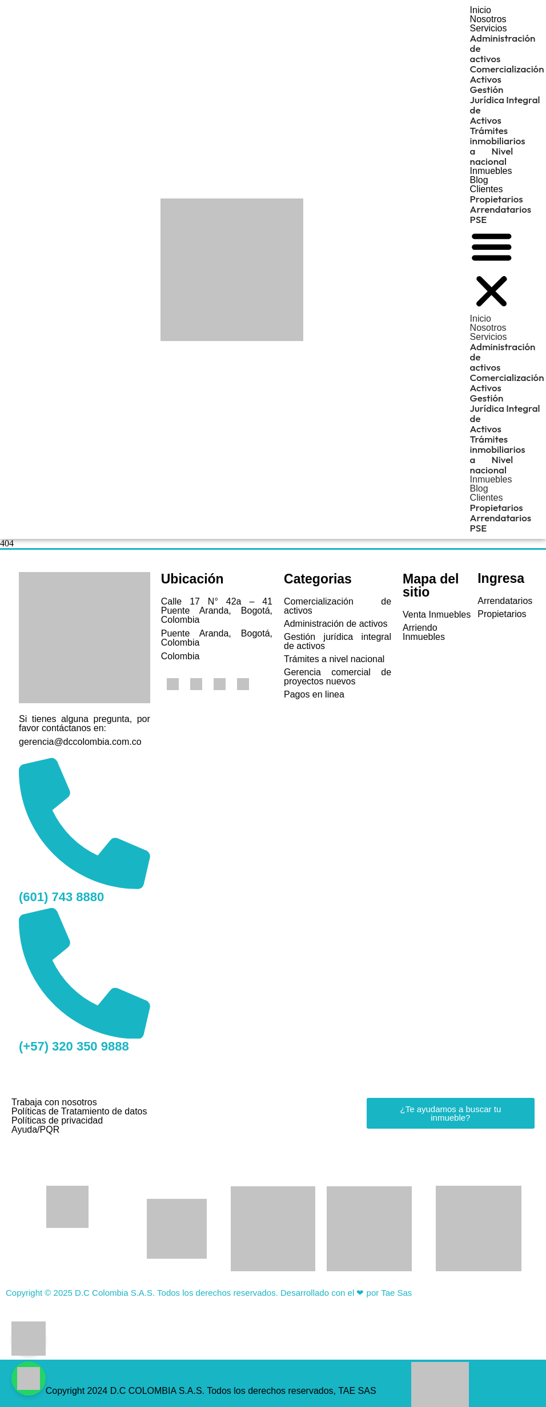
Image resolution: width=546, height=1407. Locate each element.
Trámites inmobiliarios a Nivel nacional (497, 145)
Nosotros (488, 19)
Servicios (488, 28)
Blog (479, 180)
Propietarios (496, 199)
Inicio (480, 10)
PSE (478, 219)
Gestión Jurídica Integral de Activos (505, 104)
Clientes (486, 189)
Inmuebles (491, 171)
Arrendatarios (501, 209)
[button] (491, 269)
